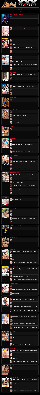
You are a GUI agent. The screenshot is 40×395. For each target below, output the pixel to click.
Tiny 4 (11, 314)
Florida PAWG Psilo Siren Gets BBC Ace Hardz (18, 225)
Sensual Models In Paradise (14, 266)
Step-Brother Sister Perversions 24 (15, 172)
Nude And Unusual (13, 72)
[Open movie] (5, 19)
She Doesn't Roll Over (13, 237)
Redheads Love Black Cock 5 (14, 297)
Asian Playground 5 (13, 208)
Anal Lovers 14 (12, 249)
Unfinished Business (13, 84)
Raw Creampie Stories (13, 109)
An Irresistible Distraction (14, 283)
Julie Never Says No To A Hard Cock (16, 26)
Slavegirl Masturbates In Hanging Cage (16, 14)
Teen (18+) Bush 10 (13, 331)
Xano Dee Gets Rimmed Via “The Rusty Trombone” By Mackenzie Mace (22, 196)
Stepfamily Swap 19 (13, 138)
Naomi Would (12, 126)
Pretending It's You (13, 97)
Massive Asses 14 (12, 55)
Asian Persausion (12, 365)
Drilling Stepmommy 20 (14, 377)
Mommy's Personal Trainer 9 (14, 155)
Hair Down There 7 (13, 348)
